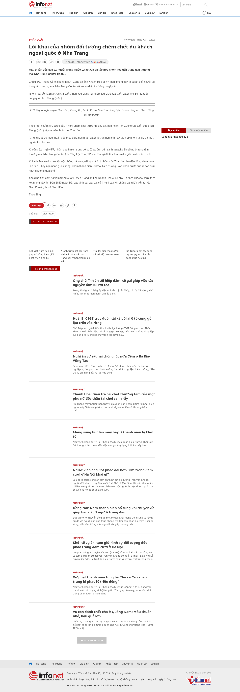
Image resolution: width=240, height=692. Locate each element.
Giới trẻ (102, 12)
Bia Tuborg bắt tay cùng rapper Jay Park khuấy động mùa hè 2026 (139, 254)
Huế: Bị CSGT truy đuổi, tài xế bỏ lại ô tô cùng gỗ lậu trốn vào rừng (112, 320)
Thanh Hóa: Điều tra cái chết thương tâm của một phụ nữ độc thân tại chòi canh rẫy (114, 396)
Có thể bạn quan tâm (45, 221)
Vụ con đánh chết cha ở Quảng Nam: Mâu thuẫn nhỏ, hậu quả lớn (112, 613)
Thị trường (58, 12)
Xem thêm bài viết (92, 640)
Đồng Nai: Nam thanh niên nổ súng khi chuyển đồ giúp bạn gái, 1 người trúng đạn (113, 510)
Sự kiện (164, 12)
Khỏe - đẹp (117, 12)
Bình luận (36, 205)
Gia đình (88, 12)
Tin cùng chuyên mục (45, 268)
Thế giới (73, 12)
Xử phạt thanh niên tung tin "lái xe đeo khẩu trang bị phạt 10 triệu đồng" (110, 579)
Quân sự (150, 12)
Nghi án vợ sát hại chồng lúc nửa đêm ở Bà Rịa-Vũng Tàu (111, 358)
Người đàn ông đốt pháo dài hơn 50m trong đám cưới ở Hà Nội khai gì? (113, 472)
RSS (207, 13)
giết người (48, 213)
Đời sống (41, 12)
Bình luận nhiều (199, 130)
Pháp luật (36, 40)
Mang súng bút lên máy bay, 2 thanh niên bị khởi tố (113, 434)
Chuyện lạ (134, 12)
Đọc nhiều (174, 130)
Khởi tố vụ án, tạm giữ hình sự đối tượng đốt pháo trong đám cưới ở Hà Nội (110, 544)
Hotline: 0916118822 (166, 4)
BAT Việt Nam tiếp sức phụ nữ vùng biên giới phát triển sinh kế (41, 254)
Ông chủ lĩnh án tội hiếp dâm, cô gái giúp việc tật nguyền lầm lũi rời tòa (113, 282)
